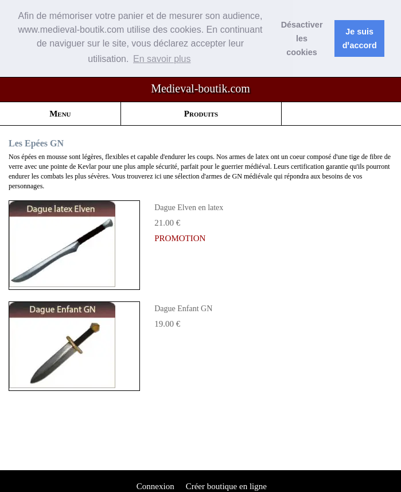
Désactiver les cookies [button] (302, 38)
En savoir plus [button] (162, 59)
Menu (60, 113)
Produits (201, 113)
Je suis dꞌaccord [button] (359, 38)
